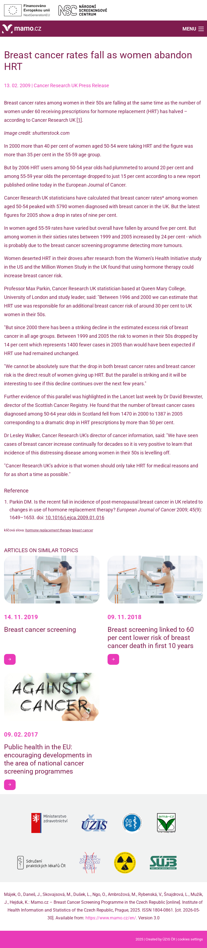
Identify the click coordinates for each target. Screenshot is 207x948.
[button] (193, 28)
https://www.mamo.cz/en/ (110, 917)
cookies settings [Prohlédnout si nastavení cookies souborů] (190, 939)
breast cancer (82, 530)
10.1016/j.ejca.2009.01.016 (74, 517)
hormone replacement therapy (48, 530)
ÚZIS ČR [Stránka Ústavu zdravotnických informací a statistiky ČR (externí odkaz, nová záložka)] (169, 939)
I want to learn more (12, 659)
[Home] (21, 28)
